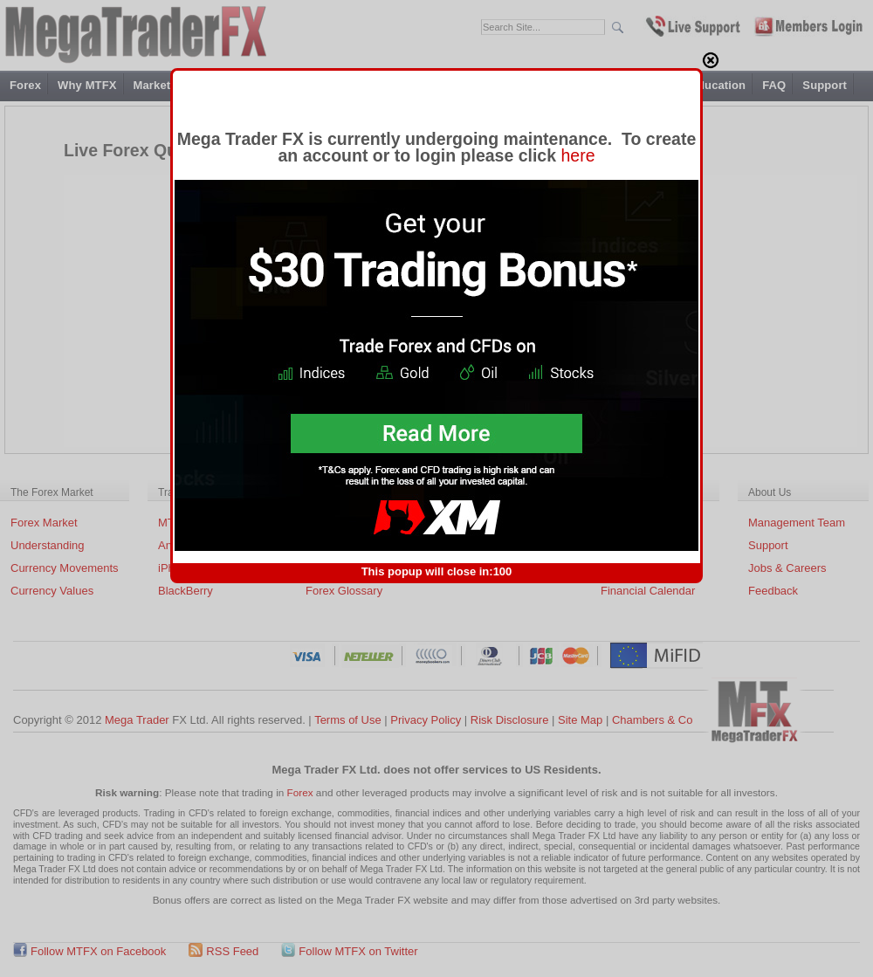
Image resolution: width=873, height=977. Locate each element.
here (577, 143)
